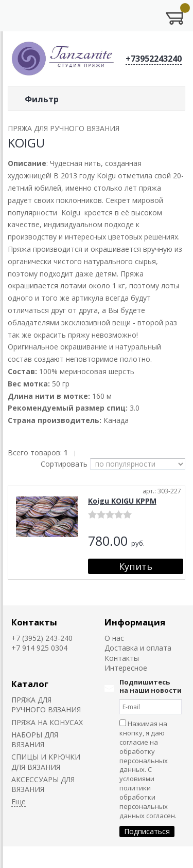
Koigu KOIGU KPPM (122, 501)
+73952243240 (154, 58)
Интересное (125, 668)
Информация (134, 622)
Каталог (29, 684)
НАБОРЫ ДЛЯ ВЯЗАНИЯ (34, 739)
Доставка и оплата (137, 648)
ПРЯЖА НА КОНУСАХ (47, 722)
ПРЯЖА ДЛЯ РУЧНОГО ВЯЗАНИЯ (46, 704)
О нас (114, 638)
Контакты (34, 622)
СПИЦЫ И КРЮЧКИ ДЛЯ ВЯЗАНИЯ (45, 761)
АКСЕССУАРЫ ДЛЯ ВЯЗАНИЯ (43, 784)
